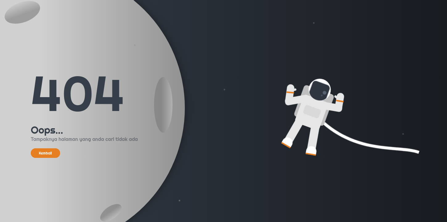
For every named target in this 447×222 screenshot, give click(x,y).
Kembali (45, 153)
